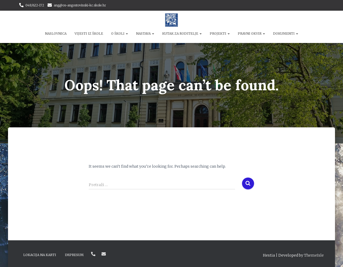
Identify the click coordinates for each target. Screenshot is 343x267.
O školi (119, 34)
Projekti (220, 34)
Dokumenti (285, 34)
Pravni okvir (251, 34)
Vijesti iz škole (89, 34)
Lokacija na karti (39, 255)
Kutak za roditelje (182, 34)
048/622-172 (34, 5)
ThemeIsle (314, 255)
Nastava (145, 34)
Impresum (74, 255)
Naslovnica (56, 34)
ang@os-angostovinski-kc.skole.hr (80, 5)
